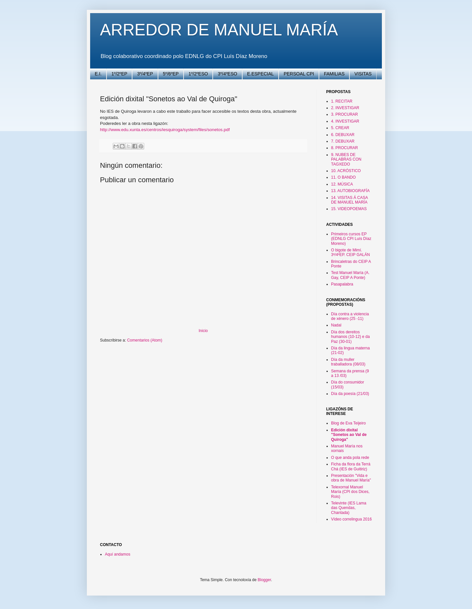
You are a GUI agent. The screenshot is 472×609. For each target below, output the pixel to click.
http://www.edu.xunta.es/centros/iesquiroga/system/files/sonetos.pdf (165, 129)
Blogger (264, 580)
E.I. (98, 73)
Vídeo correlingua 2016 (351, 519)
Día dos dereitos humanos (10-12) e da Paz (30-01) (350, 337)
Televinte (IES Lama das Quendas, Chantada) (348, 508)
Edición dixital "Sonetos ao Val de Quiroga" (348, 435)
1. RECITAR (341, 101)
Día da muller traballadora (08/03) (348, 361)
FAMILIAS (334, 73)
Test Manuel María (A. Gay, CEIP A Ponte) (350, 275)
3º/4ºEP (145, 73)
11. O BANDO (343, 177)
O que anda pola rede (350, 457)
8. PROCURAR (344, 148)
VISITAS (363, 73)
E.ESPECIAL (260, 73)
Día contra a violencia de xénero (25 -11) (350, 316)
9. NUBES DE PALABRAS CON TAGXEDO (346, 159)
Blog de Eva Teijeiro (348, 423)
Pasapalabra (342, 284)
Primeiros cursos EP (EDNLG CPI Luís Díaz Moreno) (351, 239)
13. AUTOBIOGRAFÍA (350, 190)
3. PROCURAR (344, 114)
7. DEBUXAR (342, 141)
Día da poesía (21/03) (350, 393)
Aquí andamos (117, 554)
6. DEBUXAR (342, 134)
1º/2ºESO (198, 73)
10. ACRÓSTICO (346, 170)
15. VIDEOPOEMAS (349, 208)
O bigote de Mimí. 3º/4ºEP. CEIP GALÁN (350, 252)
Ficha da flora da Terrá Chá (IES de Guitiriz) (350, 466)
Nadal (336, 325)
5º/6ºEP (171, 73)
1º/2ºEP (119, 73)
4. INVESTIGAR (345, 121)
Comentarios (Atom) (144, 340)
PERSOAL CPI (299, 73)
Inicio (203, 330)
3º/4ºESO (227, 73)
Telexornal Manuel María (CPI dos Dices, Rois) (350, 492)
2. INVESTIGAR (345, 108)
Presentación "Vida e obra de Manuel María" (351, 477)
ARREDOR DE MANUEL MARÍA (219, 30)
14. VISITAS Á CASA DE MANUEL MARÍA (349, 200)
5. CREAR (340, 128)
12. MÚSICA (342, 184)
